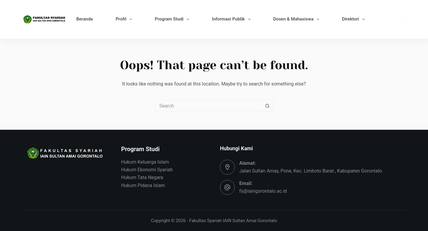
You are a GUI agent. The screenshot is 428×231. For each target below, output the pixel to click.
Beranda (84, 19)
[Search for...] (208, 106)
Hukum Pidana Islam (143, 185)
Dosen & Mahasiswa (297, 19)
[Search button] (267, 106)
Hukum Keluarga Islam (145, 162)
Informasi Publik (232, 19)
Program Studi (173, 19)
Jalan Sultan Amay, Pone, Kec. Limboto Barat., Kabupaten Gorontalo (310, 171)
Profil (125, 19)
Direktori (354, 19)
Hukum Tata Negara (142, 177)
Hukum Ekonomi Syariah (147, 170)
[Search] (403, 19)
